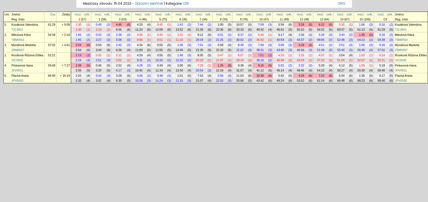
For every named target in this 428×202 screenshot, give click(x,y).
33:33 (240, 29)
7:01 (261, 55)
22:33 (220, 50)
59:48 (51, 65)
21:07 (220, 60)
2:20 (78, 75)
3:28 (119, 75)
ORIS (341, 3)
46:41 (280, 29)
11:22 (179, 39)
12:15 (179, 60)
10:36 (260, 75)
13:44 (179, 50)
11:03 (240, 75)
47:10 (320, 60)
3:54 (341, 55)
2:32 (301, 65)
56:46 (361, 50)
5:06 (119, 39)
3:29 (301, 24)
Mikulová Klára (21, 34)
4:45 (119, 24)
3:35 (341, 24)
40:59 (280, 39)
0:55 (160, 45)
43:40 (280, 50)
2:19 (78, 55)
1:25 (221, 65)
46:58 (300, 50)
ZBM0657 (18, 50)
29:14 (240, 60)
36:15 (260, 60)
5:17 (281, 34)
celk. (87, 14)
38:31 (260, 50)
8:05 (200, 55)
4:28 (140, 65)
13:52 (179, 29)
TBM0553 (18, 39)
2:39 (119, 34)
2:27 (98, 39)
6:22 (321, 24)
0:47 (221, 55)
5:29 (321, 65)
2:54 (78, 45)
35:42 (260, 39)
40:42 (260, 29)
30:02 (240, 39)
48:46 (300, 70)
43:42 (260, 80)
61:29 (51, 24)
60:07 (341, 29)
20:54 (199, 70)
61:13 (361, 29)
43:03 (300, 60)
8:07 (241, 55)
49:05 (320, 39)
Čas (52, 14)
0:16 (382, 24)
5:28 (321, 34)
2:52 (119, 65)
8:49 (241, 45)
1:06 (362, 24)
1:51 (180, 75)
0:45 (160, 24)
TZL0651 (17, 29)
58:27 (341, 70)
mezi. (78, 14)
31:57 (240, 70)
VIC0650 (17, 60)
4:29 (140, 24)
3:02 (98, 80)
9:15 (261, 65)
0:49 (160, 65)
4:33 (281, 55)
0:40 (98, 24)
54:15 (320, 70)
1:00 (221, 24)
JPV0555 (17, 80)
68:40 (51, 75)
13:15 (179, 80)
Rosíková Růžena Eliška (28, 55)
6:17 (119, 70)
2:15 (301, 55)
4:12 (341, 65)
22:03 (220, 80)
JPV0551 (17, 70)
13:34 (179, 70)
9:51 (160, 39)
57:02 (51, 45)
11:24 (139, 29)
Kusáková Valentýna (25, 24)
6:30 (119, 80)
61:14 (320, 80)
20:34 (199, 39)
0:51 (221, 34)
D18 (186, 3)
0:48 (160, 75)
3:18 (301, 45)
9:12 (200, 34)
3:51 (341, 45)
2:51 (98, 60)
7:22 (321, 75)
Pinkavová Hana (22, 65)
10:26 (159, 60)
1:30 (78, 24)
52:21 (51, 55)
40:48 (280, 60)
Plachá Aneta (20, 75)
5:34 (341, 75)
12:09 (159, 29)
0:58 (221, 45)
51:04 (341, 60)
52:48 (341, 39)
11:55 (159, 50)
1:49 (180, 45)
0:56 (221, 75)
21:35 (199, 50)
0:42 (98, 34)
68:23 (361, 80)
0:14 (382, 55)
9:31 (140, 60)
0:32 (98, 55)
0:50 (98, 45)
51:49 (320, 50)
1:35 (362, 34)
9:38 (241, 65)
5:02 (119, 60)
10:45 (139, 70)
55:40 (341, 50)
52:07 (361, 60)
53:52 (300, 80)
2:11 (119, 55)
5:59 (281, 24)
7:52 (200, 75)
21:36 (199, 29)
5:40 (261, 34)
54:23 (361, 39)
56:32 (320, 29)
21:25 (220, 39)
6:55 (119, 29)
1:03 (362, 55)
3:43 (341, 34)
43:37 (300, 39)
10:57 (240, 24)
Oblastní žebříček (149, 3)
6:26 (119, 50)
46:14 (280, 70)
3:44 (98, 50)
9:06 (140, 39)
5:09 (281, 45)
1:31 (180, 34)
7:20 (200, 65)
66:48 (341, 80)
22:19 (220, 70)
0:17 (382, 75)
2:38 (301, 34)
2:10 (98, 29)
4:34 (140, 45)
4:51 (321, 45)
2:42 (119, 45)
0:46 (98, 65)
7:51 (200, 45)
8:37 (241, 34)
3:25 (98, 70)
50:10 (300, 29)
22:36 (220, 29)
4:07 (321, 55)
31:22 (240, 50)
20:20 (199, 60)
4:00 (140, 34)
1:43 (180, 24)
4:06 (140, 75)
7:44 (200, 24)
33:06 (240, 80)
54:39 (51, 34)
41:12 (260, 70)
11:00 (139, 50)
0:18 (382, 65)
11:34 (159, 70)
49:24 (280, 80)
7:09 (261, 24)
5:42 (281, 75)
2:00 (180, 65)
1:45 (78, 34)
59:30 (361, 70)
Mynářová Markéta (24, 45)
